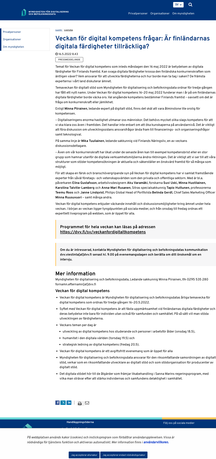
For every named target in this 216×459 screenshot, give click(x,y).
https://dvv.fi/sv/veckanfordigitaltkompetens (103, 231)
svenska (68, 29)
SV (177, 4)
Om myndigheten (13, 47)
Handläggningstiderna (80, 422)
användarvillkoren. (156, 442)
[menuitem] (178, 4)
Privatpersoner (12, 32)
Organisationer (12, 39)
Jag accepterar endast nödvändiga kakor (124, 454)
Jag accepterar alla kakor (84, 454)
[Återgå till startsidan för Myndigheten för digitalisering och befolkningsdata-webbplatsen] (47, 12)
